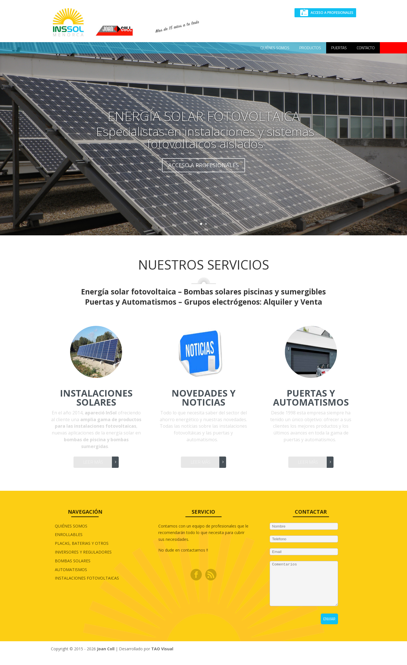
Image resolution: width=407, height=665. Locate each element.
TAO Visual (162, 657)
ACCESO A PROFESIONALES (332, 12)
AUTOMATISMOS (71, 569)
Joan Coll (105, 657)
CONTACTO (366, 48)
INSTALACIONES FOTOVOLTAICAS (87, 578)
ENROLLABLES (69, 534)
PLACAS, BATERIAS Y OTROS (82, 543)
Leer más (93, 462)
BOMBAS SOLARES (72, 560)
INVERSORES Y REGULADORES (83, 552)
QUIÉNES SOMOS (274, 48)
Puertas (339, 48)
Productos (310, 48)
